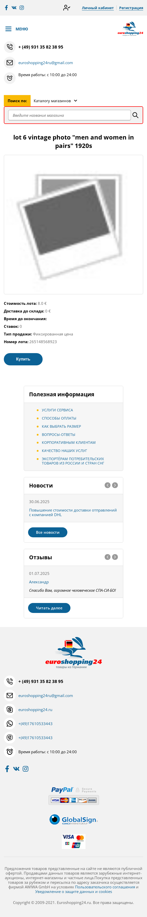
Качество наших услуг (64, 450)
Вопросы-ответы (58, 434)
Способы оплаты (59, 418)
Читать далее (49, 607)
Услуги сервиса (57, 410)
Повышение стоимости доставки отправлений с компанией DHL (73, 512)
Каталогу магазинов (52, 100)
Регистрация (131, 7)
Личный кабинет (98, 7)
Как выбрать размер (61, 426)
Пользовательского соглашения (105, 886)
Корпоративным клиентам (69, 442)
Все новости (47, 532)
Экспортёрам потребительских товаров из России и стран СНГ (73, 461)
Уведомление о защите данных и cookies (73, 891)
